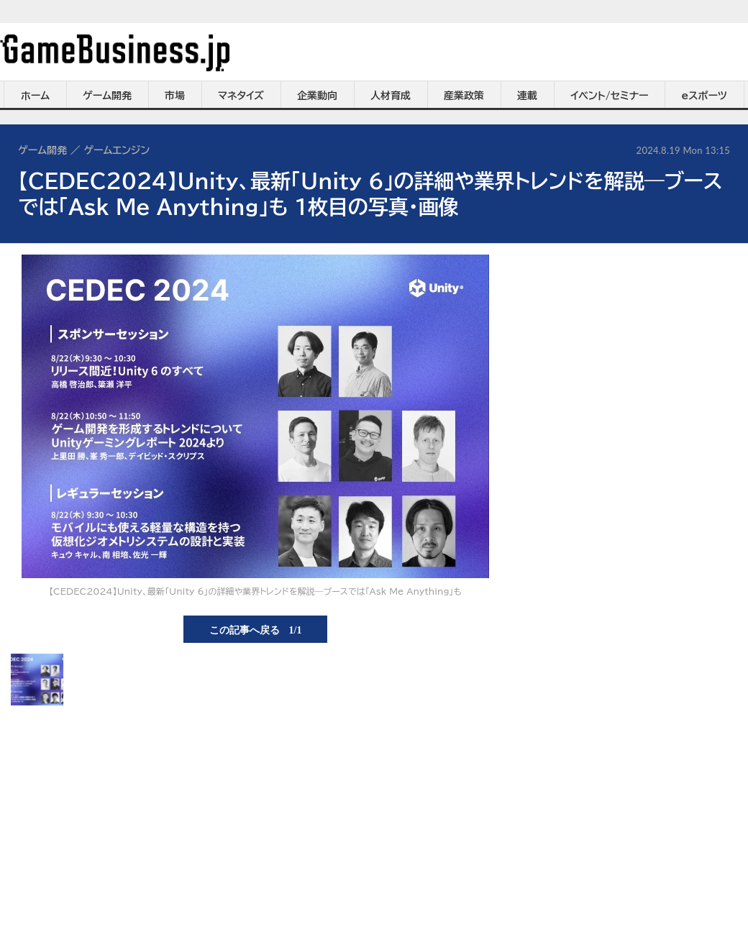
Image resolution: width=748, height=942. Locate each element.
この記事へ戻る (255, 629)
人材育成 (390, 96)
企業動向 (317, 96)
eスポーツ (704, 96)
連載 (527, 96)
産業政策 (464, 96)
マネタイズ (241, 96)
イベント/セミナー (609, 96)
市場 (175, 96)
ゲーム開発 (107, 96)
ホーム (35, 96)
